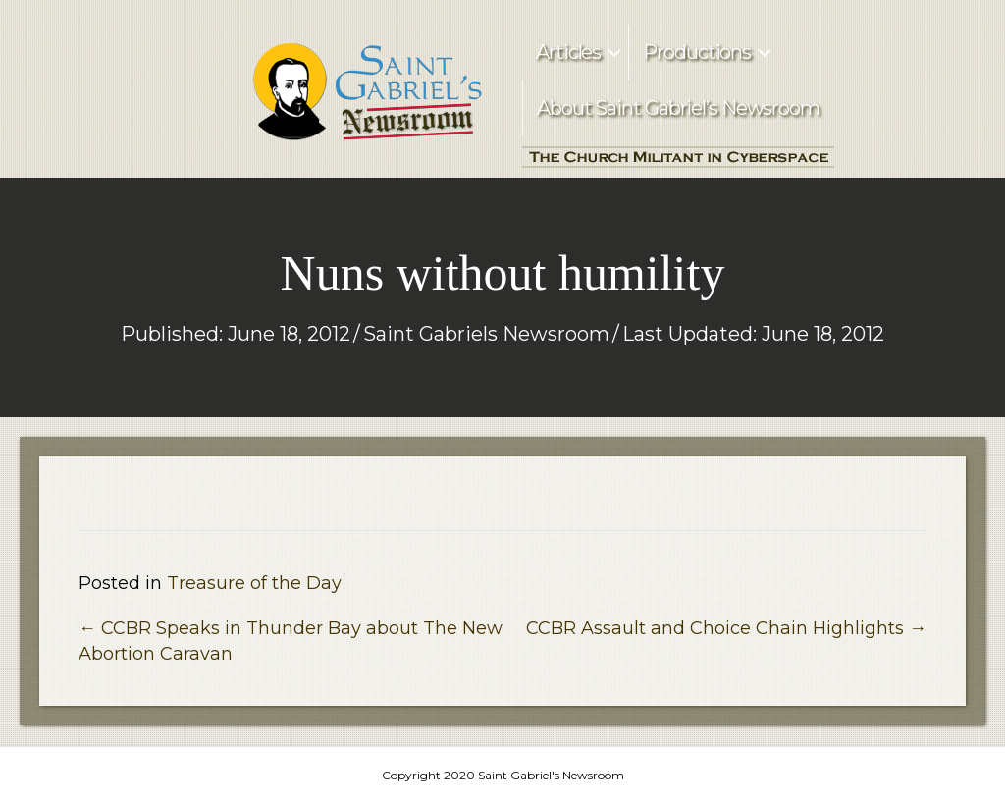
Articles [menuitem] (568, 52)
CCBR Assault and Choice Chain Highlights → (726, 628)
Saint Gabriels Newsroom (486, 334)
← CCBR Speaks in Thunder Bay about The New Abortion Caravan (290, 641)
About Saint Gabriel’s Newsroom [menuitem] (678, 108)
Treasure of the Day (254, 583)
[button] (614, 52)
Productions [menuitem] (697, 52)
